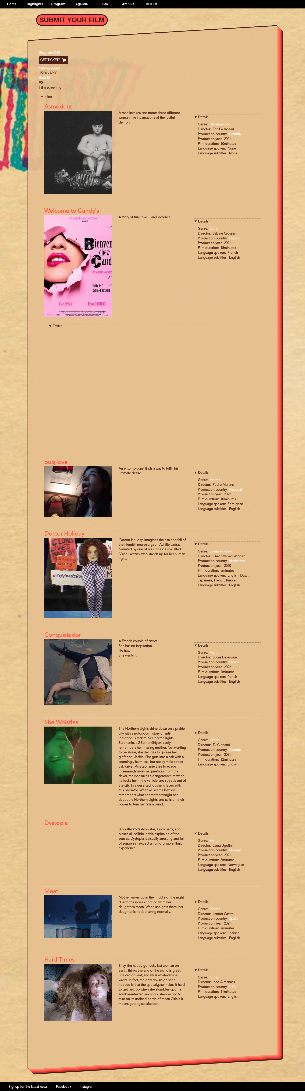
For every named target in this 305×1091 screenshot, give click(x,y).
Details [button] (203, 117)
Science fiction (221, 551)
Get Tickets (53, 60)
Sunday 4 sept (49, 68)
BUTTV (151, 4)
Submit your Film (71, 20)
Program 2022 (49, 53)
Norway (234, 850)
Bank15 (44, 78)
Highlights (35, 4)
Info (105, 4)
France (234, 238)
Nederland (237, 561)
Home (11, 4)
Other (214, 229)
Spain (233, 919)
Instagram (87, 1087)
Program (58, 4)
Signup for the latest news (27, 1087)
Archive (128, 4)
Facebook (63, 1087)
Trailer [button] (57, 326)
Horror (215, 480)
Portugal (235, 490)
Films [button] (48, 97)
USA (232, 987)
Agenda (81, 4)
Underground (220, 124)
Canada (235, 134)
